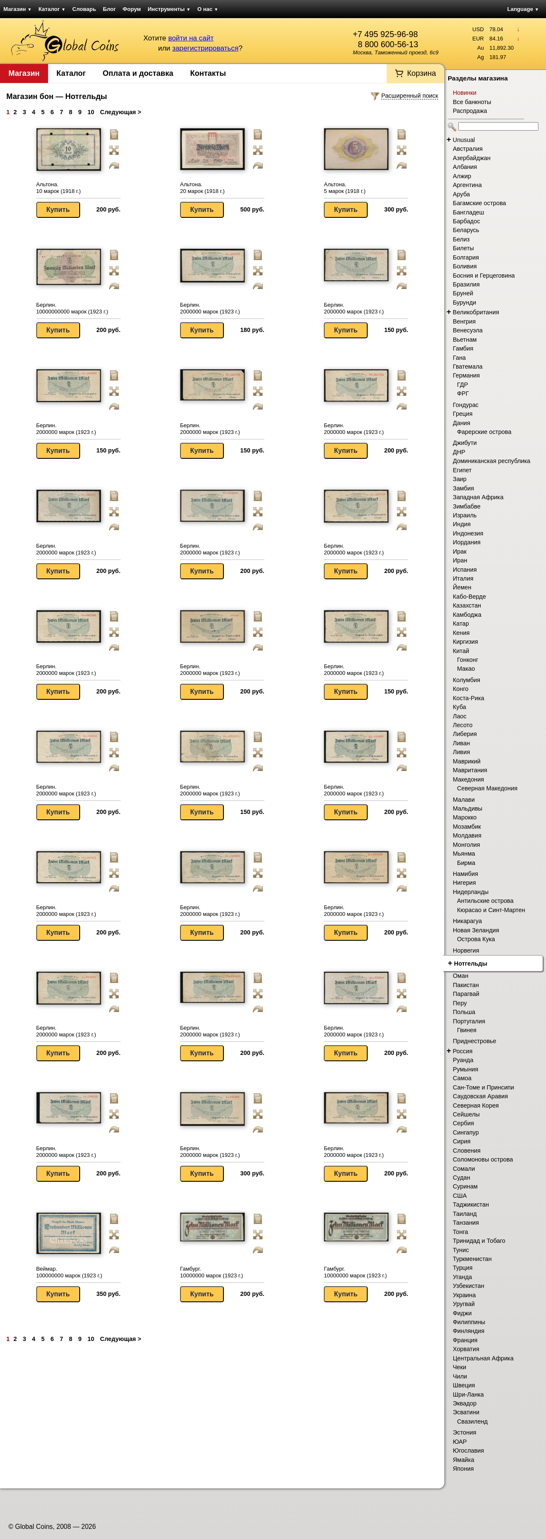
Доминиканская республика (491, 461)
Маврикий (467, 761)
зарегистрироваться (205, 48)
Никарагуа (467, 921)
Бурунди (464, 302)
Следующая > (120, 112)
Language (523, 9)
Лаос (459, 716)
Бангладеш (468, 212)
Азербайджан (471, 158)
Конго (460, 688)
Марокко (465, 817)
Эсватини (466, 1412)
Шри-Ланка (468, 1394)
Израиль (465, 515)
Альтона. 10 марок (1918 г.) (58, 187)
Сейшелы (466, 1114)
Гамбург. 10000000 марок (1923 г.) (211, 1272)
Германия (466, 375)
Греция (463, 413)
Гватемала (467, 366)
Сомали (464, 1168)
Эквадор (464, 1403)
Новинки (464, 92)
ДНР (459, 452)
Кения (461, 632)
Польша (464, 1012)
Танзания (466, 1222)
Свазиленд (472, 1421)
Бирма (466, 862)
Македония (468, 779)
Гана (459, 357)
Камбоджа (467, 614)
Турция (463, 1267)
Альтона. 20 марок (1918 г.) (202, 187)
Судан (461, 1177)
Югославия (468, 1450)
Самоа (462, 1078)
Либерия (465, 734)
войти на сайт (191, 38)
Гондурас (466, 404)
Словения (467, 1150)
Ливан (461, 743)
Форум (132, 9)
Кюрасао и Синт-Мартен (491, 910)
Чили (460, 1376)
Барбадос (466, 221)
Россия (463, 1051)
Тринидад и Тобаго (479, 1240)
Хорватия (466, 1349)
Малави (464, 799)
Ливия (461, 752)
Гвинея (466, 1030)
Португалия (469, 1021)
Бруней (463, 293)
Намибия (465, 873)
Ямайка (463, 1459)
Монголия (466, 844)
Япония (463, 1468)
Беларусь (466, 230)
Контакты (208, 73)
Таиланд (465, 1213)
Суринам (465, 1186)
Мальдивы (467, 808)
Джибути (465, 442)
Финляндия (468, 1331)
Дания (461, 423)
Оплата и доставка (138, 73)
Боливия (465, 266)
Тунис (461, 1250)
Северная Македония (487, 788)
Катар (461, 623)
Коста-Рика (468, 698)
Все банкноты (472, 102)
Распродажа (470, 110)
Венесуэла (468, 330)
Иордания (467, 542)
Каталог (51, 9)
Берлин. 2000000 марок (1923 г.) (210, 308)
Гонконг (467, 659)
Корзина (421, 73)
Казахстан (467, 605)
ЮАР (460, 1441)
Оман (460, 975)
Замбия (463, 488)
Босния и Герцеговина (484, 275)
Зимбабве (467, 506)
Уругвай (464, 1304)
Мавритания (470, 770)
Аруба (461, 194)
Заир (460, 479)
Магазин (17, 9)
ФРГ (463, 393)
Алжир (462, 176)
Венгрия (464, 321)
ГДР (462, 384)
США (460, 1195)
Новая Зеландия (476, 930)
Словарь (84, 9)
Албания (465, 166)
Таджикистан (471, 1204)
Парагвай (466, 993)
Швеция (464, 1385)
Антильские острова (485, 900)
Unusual (464, 140)
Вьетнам (465, 339)
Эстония (464, 1432)
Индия (462, 524)
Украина (464, 1295)
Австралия (468, 148)
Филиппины (469, 1322)
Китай (461, 651)
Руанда (463, 1060)
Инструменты (169, 9)
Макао (466, 668)
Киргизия (465, 641)
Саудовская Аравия (480, 1096)
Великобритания (476, 312)
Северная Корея (476, 1105)
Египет (462, 470)
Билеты (463, 248)
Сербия (463, 1123)
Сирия (462, 1141)
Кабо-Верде (469, 596)
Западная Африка (478, 497)
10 (90, 112)
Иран (460, 560)
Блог (109, 9)
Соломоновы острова (483, 1159)
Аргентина (467, 185)
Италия (463, 578)
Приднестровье (474, 1041)
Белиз (461, 239)
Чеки (459, 1367)
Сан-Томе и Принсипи (483, 1087)
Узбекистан (468, 1285)
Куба (459, 707)
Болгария (466, 257)
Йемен (462, 587)
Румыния (465, 1069)
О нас (207, 9)
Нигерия (464, 882)
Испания (465, 569)
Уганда (462, 1277)
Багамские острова (479, 203)
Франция (465, 1340)
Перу (460, 1003)
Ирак (459, 551)
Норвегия (466, 950)
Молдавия (467, 835)
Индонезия (468, 533)
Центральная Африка (483, 1358)
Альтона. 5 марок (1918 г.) (345, 187)
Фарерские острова (484, 431)
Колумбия (466, 680)
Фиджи (462, 1313)
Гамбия (463, 348)
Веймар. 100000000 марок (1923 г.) (69, 1272)
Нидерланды (471, 892)
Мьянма (464, 853)
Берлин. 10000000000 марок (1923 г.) (72, 308)
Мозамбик (467, 826)
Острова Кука (476, 939)
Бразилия (466, 284)
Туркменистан (472, 1258)
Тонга (460, 1232)
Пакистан (466, 985)
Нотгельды (470, 963)
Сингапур (466, 1132)
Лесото (463, 725)
